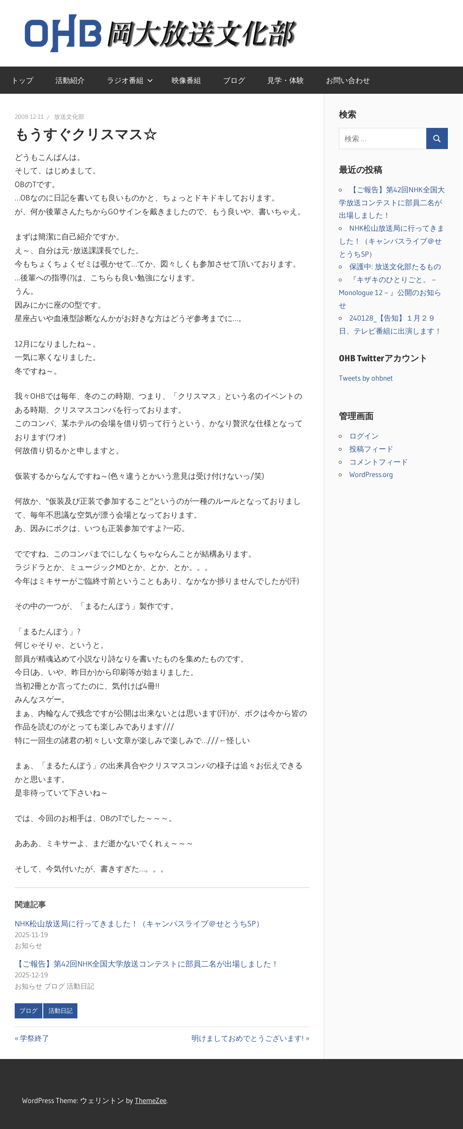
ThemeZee (150, 1100)
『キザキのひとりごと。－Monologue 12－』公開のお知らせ (390, 292)
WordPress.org (371, 474)
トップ (22, 80)
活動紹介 (70, 80)
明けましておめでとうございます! (248, 1038)
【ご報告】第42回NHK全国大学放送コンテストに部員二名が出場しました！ (147, 964)
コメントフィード (378, 461)
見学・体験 (285, 80)
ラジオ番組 (130, 80)
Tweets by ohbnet (366, 377)
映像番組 (186, 80)
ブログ (234, 80)
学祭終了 (34, 1038)
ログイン (364, 435)
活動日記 (60, 1011)
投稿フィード (371, 448)
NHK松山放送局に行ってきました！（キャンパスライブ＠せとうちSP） (139, 924)
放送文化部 (69, 117)
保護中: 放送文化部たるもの (395, 266)
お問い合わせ (348, 80)
